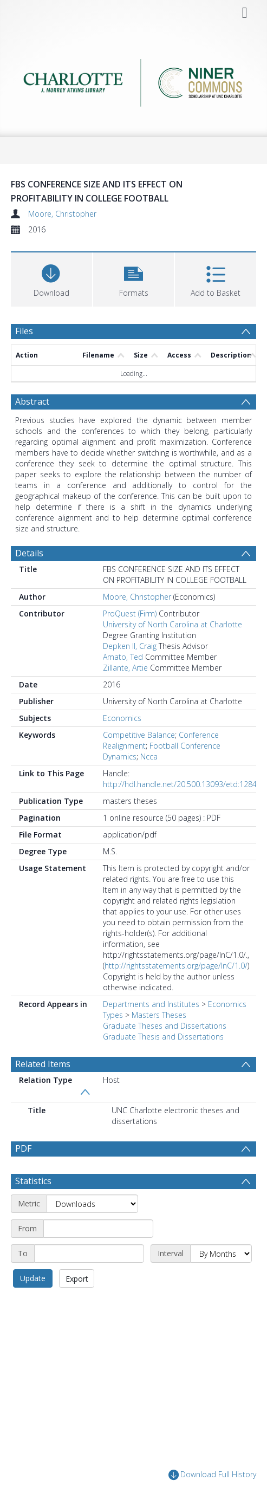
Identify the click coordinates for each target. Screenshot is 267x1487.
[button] (133, 278)
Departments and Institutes (151, 1004)
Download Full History (212, 1474)
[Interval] (221, 1253)
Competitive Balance (139, 735)
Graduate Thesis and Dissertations (163, 1036)
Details (29, 553)
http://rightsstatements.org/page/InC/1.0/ (176, 965)
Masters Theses (159, 1015)
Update (32, 1278)
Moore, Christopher (62, 214)
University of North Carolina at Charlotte (172, 624)
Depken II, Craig (130, 646)
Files (24, 331)
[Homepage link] (134, 80)
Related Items (42, 1064)
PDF (23, 1148)
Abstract (32, 401)
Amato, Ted (123, 657)
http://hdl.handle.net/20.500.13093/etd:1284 (180, 784)
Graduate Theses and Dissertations (164, 1026)
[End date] (89, 1253)
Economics (122, 718)
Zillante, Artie (125, 668)
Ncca (149, 756)
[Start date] (98, 1228)
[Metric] (92, 1203)
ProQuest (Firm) (130, 613)
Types (113, 1015)
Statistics (33, 1181)
